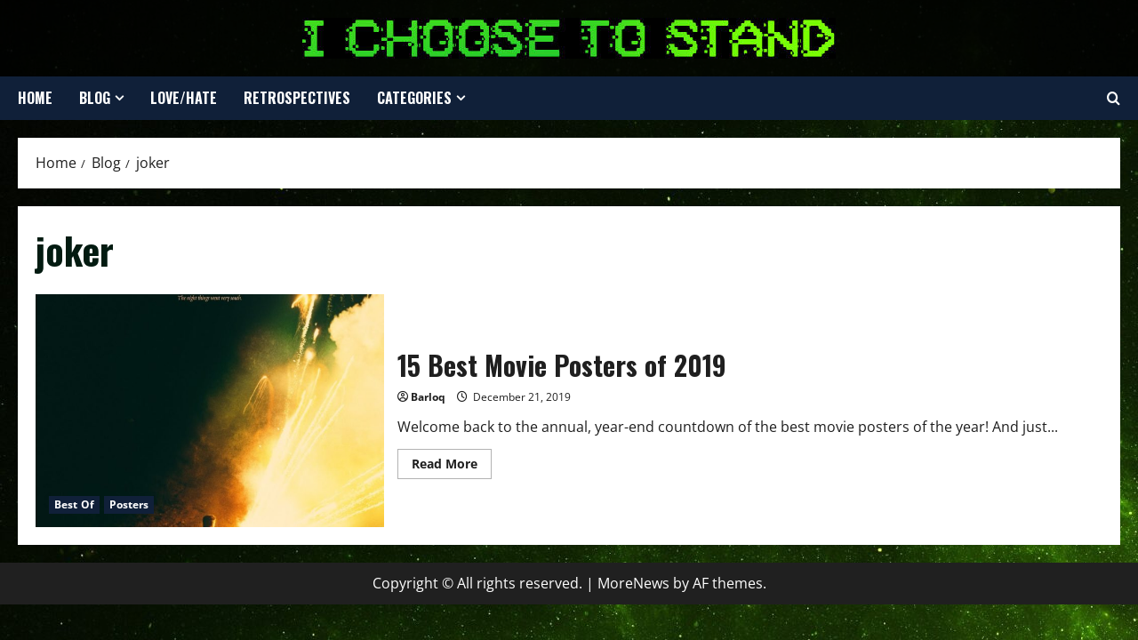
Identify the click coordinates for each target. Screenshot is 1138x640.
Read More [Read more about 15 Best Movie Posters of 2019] (452, 466)
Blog (94, 97)
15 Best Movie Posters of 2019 (210, 410)
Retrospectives (297, 97)
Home (35, 97)
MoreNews (633, 583)
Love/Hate (183, 97)
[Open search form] (1113, 99)
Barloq (428, 396)
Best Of (74, 504)
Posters (129, 504)
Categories (414, 97)
